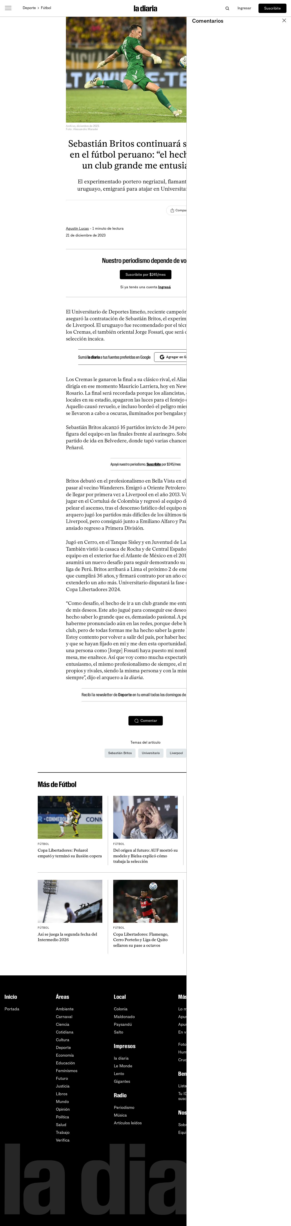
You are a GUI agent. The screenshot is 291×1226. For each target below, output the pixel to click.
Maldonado (124, 1016)
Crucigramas (189, 1059)
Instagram (265, 1039)
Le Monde (123, 1065)
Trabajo (63, 1132)
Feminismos (66, 1070)
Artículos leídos (128, 1122)
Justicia (63, 1086)
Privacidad (265, 1104)
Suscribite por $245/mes (145, 274)
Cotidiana (64, 1032)
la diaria (121, 1058)
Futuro (62, 1078)
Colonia (121, 1008)
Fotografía (187, 1044)
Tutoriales (264, 1089)
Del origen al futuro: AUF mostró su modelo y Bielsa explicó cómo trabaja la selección (145, 856)
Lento (119, 1073)
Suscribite (272, 8)
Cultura (62, 1039)
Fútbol (46, 8)
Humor (184, 1052)
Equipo (184, 1132)
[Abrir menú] (8, 8)
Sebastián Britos (120, 753)
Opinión (63, 1109)
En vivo (184, 1032)
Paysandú (123, 1024)
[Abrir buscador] (227, 8)
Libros (61, 1093)
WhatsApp (265, 1032)
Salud (61, 1124)
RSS (259, 1016)
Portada (12, 1008)
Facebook (265, 1047)
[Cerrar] (217, 261)
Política (62, 1117)
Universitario (151, 753)
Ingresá (164, 287)
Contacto (264, 1112)
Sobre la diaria (191, 1124)
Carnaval (64, 1016)
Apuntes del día (192, 1016)
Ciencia (62, 1024)
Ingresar (244, 8)
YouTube (263, 1024)
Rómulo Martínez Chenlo (206, 863)
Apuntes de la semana (198, 1024)
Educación (65, 1063)
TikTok (261, 1055)
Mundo (62, 1101)
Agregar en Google (177, 357)
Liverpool (176, 753)
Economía (65, 1055)
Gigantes (122, 1081)
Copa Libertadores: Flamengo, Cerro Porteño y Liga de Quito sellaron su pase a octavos (140, 940)
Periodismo (124, 1107)
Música (120, 1115)
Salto (118, 1032)
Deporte (29, 8)
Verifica (63, 1140)
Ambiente (65, 1008)
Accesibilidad (268, 1096)
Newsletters (266, 1008)
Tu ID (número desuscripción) (194, 1096)
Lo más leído (189, 1008)
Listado (185, 1085)
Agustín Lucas (77, 228)
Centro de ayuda (271, 1081)
